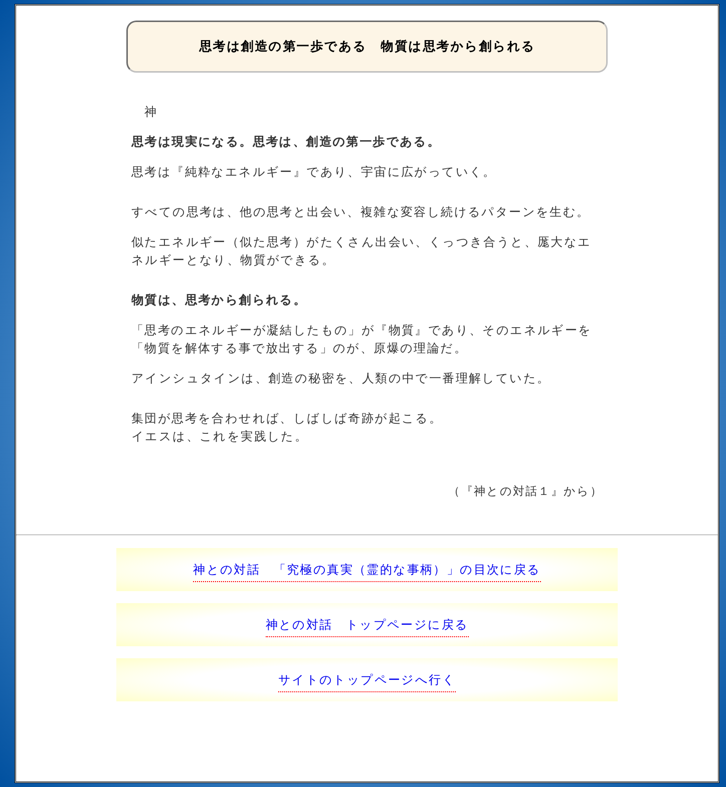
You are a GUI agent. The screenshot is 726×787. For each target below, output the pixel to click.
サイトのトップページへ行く (367, 679)
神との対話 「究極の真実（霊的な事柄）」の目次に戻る (366, 569)
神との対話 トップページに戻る (367, 624)
